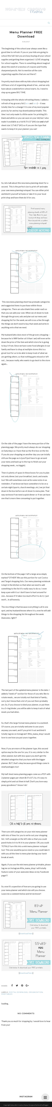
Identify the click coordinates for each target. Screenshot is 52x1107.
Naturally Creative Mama (19, 1105)
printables (6, 994)
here (27, 103)
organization (36, 992)
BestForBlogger (43, 1105)
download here (26, 933)
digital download (18, 992)
